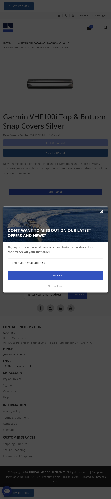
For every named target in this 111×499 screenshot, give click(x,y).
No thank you (55, 286)
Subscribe (55, 275)
